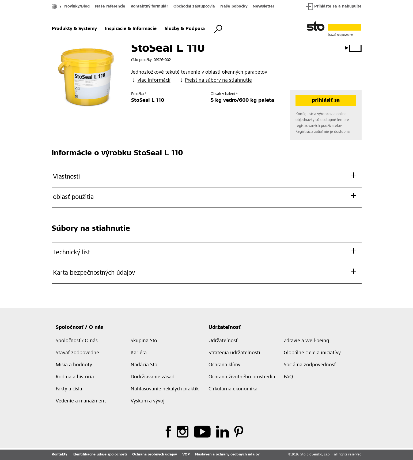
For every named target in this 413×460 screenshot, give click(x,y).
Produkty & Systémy (74, 29)
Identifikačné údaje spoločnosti (100, 455)
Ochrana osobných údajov (154, 455)
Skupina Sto (144, 341)
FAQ (288, 377)
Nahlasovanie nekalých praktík (165, 389)
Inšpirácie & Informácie (131, 29)
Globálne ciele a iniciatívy (312, 353)
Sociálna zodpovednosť (310, 365)
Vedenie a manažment (81, 401)
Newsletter (263, 7)
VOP (186, 455)
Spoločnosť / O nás (79, 327)
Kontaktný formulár (149, 7)
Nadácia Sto (144, 365)
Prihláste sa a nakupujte (334, 6)
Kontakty (59, 455)
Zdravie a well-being (306, 341)
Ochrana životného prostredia (242, 377)
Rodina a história (75, 377)
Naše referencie (110, 7)
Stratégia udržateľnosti (234, 353)
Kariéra (139, 353)
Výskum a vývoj (148, 401)
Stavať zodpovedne (77, 353)
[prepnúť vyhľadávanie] (218, 29)
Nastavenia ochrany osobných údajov (227, 455)
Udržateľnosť (225, 327)
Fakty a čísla (69, 389)
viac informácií (150, 80)
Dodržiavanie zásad (153, 377)
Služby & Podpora (185, 29)
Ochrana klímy (224, 365)
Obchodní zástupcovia (194, 7)
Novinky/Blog (77, 7)
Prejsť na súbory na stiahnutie (215, 80)
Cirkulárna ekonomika (233, 389)
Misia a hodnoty (74, 365)
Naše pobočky (233, 7)
